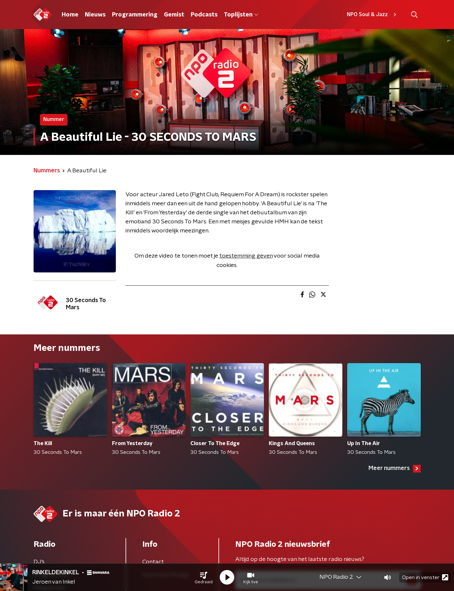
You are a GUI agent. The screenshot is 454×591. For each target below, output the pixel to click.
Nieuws (95, 15)
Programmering (134, 15)
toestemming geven (246, 256)
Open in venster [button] (425, 577)
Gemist (174, 15)
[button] (203, 577)
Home (70, 15)
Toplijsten (241, 15)
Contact (153, 562)
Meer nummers (394, 469)
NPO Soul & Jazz (372, 14)
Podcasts (204, 15)
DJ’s (39, 562)
